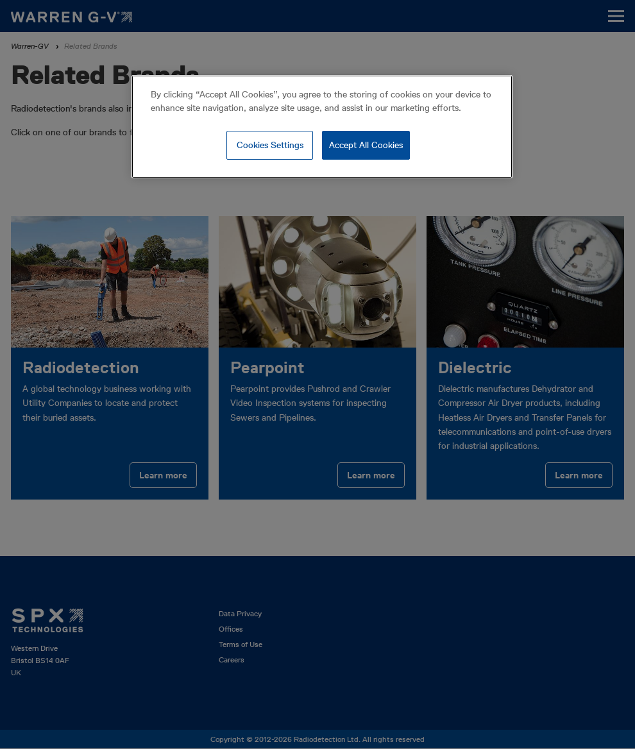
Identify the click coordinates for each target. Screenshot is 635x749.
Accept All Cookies (366, 145)
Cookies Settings (270, 145)
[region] (321, 127)
